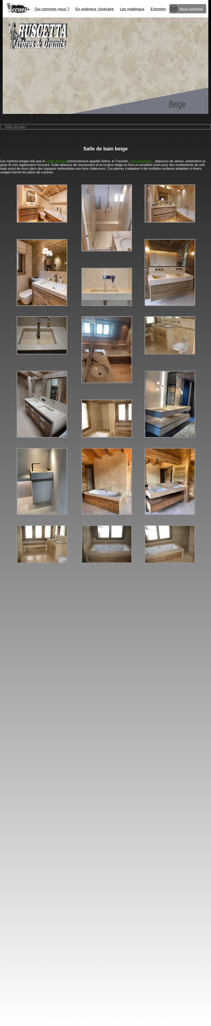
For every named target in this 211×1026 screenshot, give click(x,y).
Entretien (158, 9)
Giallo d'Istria (55, 161)
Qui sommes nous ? (52, 9)
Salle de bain (15, 127)
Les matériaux (132, 9)
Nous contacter (191, 9)
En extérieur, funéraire (94, 9)
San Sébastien (140, 161)
